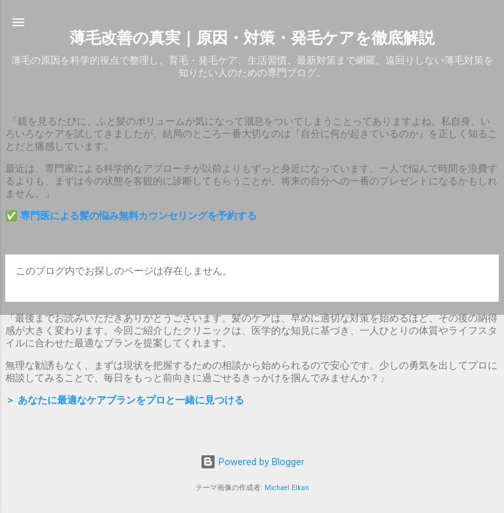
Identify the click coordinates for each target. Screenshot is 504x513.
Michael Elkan (286, 487)
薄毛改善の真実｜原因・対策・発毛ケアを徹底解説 (252, 38)
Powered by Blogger (252, 462)
